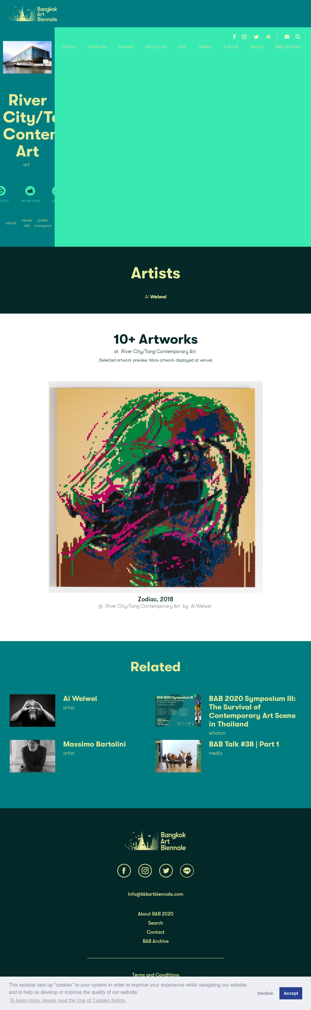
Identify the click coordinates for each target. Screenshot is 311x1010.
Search (155, 923)
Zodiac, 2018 (155, 599)
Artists (155, 273)
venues (125, 47)
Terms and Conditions (155, 975)
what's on (155, 47)
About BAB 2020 (155, 914)
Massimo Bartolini (94, 744)
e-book (231, 47)
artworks (97, 47)
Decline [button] (265, 993)
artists (69, 47)
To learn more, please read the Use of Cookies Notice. (68, 1000)
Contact (156, 932)
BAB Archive (156, 941)
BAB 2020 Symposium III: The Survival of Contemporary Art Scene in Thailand (252, 711)
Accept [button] (291, 993)
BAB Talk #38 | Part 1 (244, 744)
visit (182, 47)
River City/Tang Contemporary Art (142, 606)
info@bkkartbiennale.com (155, 894)
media (205, 47)
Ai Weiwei (201, 606)
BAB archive (287, 47)
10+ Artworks (156, 339)
